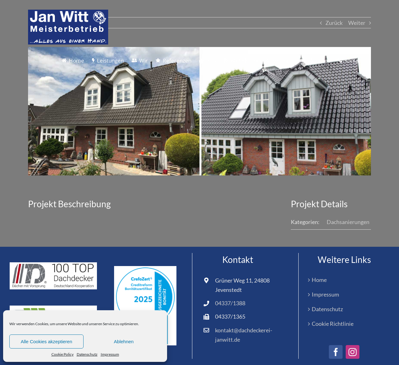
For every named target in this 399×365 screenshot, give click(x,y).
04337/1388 (230, 303)
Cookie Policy (62, 354)
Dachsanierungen (348, 221)
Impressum (110, 354)
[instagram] (352, 352)
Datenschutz (87, 354)
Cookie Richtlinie (332, 323)
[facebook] (336, 352)
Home (319, 279)
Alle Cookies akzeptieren (46, 341)
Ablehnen (123, 341)
